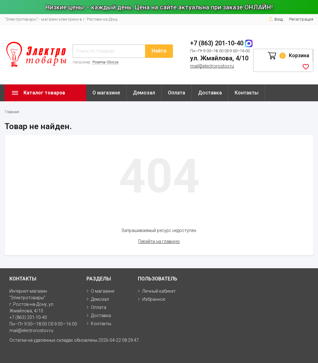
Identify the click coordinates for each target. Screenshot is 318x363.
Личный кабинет (159, 291)
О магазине (106, 93)
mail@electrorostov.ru (212, 65)
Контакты (246, 93)
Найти (159, 51)
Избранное (153, 299)
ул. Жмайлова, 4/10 (219, 58)
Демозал (144, 93)
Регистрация (301, 19)
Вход (276, 19)
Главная (12, 112)
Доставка (210, 93)
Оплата (176, 93)
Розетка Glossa (105, 62)
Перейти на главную (159, 241)
